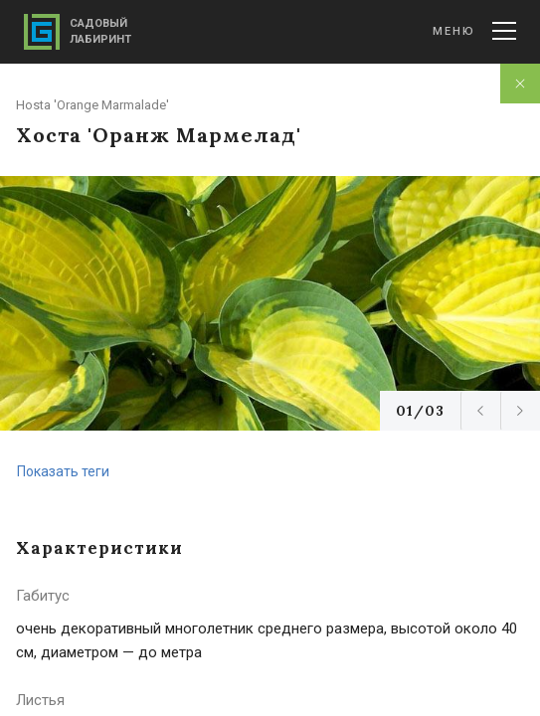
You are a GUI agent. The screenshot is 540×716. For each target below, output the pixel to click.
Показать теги (63, 471)
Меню (474, 31)
